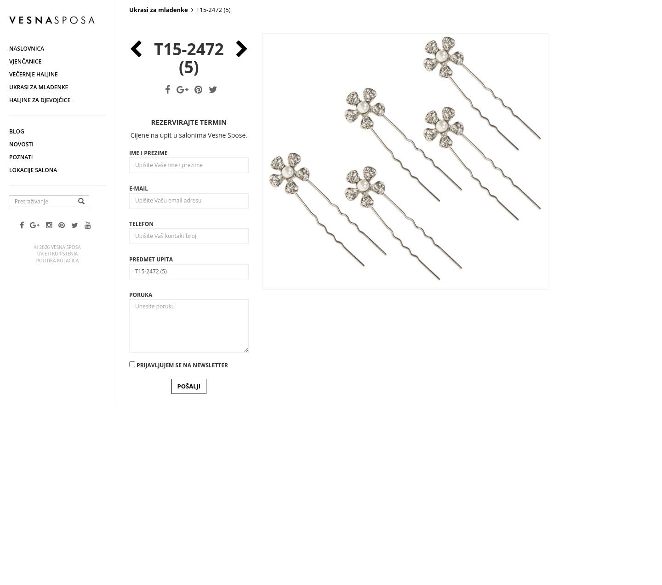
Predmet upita (151, 427)
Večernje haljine (33, 74)
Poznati (21, 157)
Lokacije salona (33, 170)
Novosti (21, 144)
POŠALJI (189, 554)
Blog (16, 131)
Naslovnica (26, 48)
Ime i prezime (148, 321)
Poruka (140, 463)
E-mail (138, 356)
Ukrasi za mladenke (38, 87)
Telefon (141, 392)
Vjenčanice (25, 61)
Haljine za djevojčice (39, 100)
